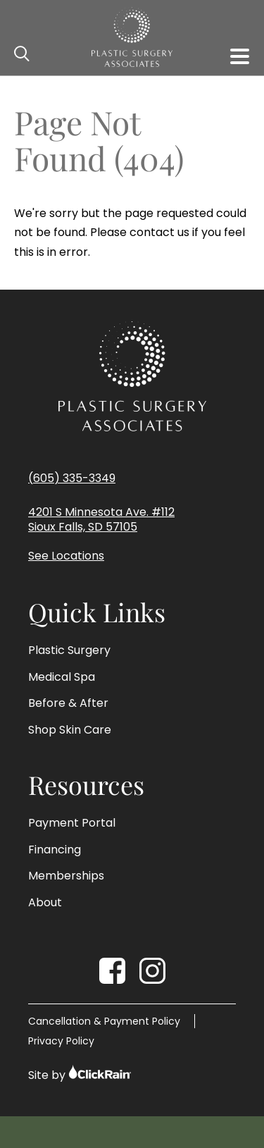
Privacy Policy (61, 1041)
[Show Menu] (239, 56)
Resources (86, 785)
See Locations (66, 556)
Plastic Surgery (69, 650)
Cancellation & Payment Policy (104, 1021)
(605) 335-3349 (71, 478)
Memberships (66, 876)
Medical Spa (61, 677)
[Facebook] (112, 971)
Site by (80, 1073)
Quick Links (96, 612)
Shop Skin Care (69, 730)
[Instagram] (152, 971)
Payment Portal (71, 823)
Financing (54, 850)
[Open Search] (22, 54)
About (45, 902)
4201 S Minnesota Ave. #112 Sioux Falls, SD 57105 (101, 520)
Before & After (68, 703)
